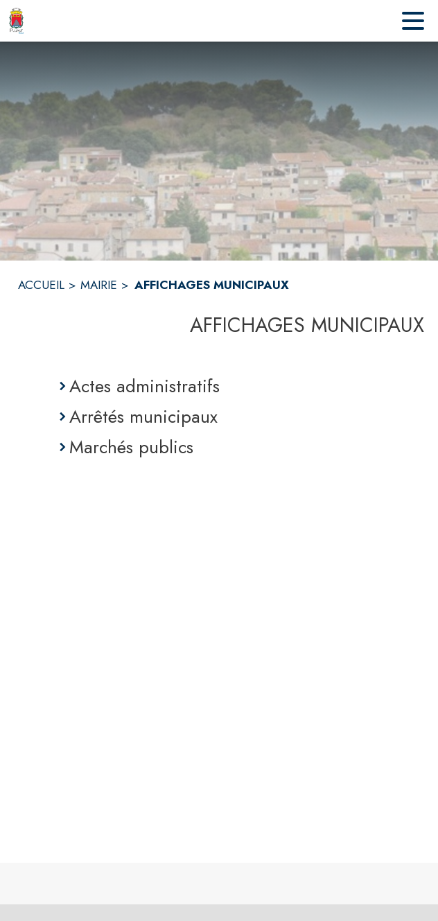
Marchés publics (131, 447)
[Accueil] (16, 21)
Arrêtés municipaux (143, 416)
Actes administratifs (144, 386)
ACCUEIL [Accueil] (41, 285)
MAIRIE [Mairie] (98, 285)
